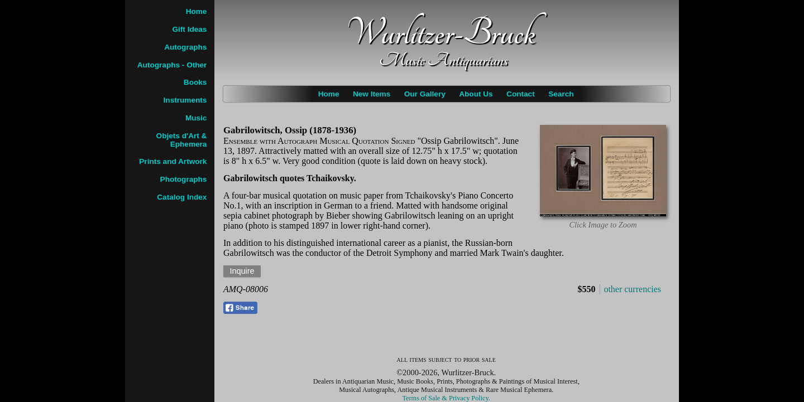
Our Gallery (425, 94)
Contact (520, 94)
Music (196, 118)
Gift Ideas (189, 29)
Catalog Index (182, 197)
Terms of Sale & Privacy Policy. (446, 398)
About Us (475, 94)
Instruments (185, 100)
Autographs (185, 47)
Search (560, 94)
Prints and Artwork (173, 161)
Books (195, 82)
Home (328, 94)
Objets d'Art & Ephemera (181, 140)
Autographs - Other (172, 65)
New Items (371, 94)
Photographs (183, 179)
